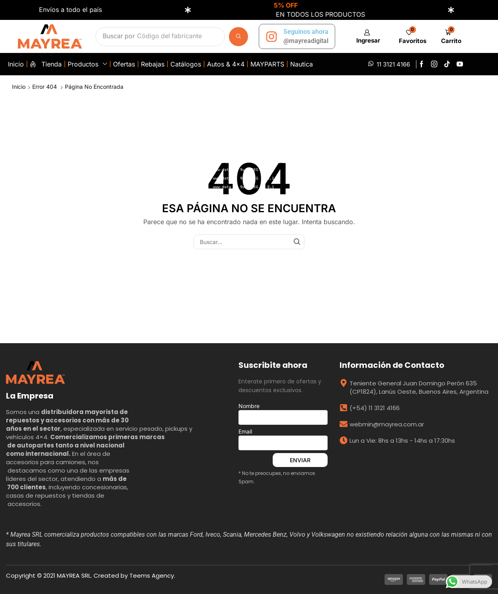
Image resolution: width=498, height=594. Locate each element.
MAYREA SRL (74, 575)
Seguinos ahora (305, 31)
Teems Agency (151, 575)
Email (283, 439)
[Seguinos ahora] (271, 37)
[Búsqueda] (238, 36)
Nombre (283, 414)
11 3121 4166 (393, 64)
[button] (367, 36)
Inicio (18, 86)
